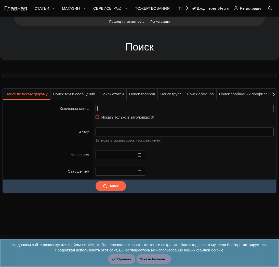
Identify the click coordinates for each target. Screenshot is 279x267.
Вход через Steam (210, 8)
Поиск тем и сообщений (74, 94)
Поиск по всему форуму (26, 94)
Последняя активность (126, 21)
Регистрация (160, 21)
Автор (84, 132)
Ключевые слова (75, 108)
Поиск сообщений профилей (244, 94)
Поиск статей (112, 94)
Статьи (41, 8)
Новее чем (80, 154)
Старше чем (78, 171)
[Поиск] (270, 8)
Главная (15, 8)
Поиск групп (170, 94)
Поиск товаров (142, 94)
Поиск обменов (200, 94)
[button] (53, 8)
